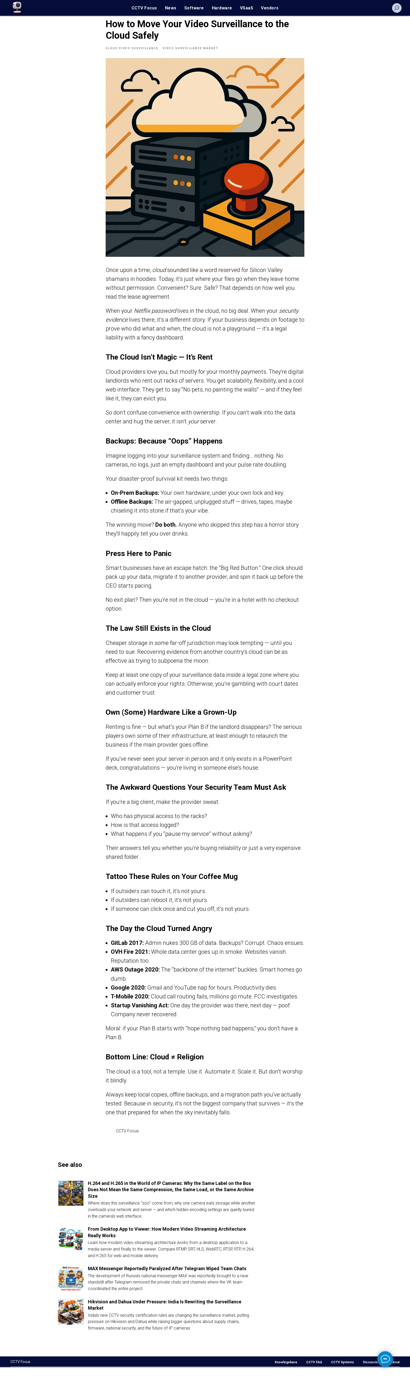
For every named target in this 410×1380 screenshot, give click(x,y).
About (395, 1375)
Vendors (270, 7)
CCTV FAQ (314, 1375)
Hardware (222, 7)
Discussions (372, 1375)
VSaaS (246, 7)
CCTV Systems (342, 1375)
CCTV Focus (144, 7)
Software (194, 7)
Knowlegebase (286, 1375)
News (170, 7)
